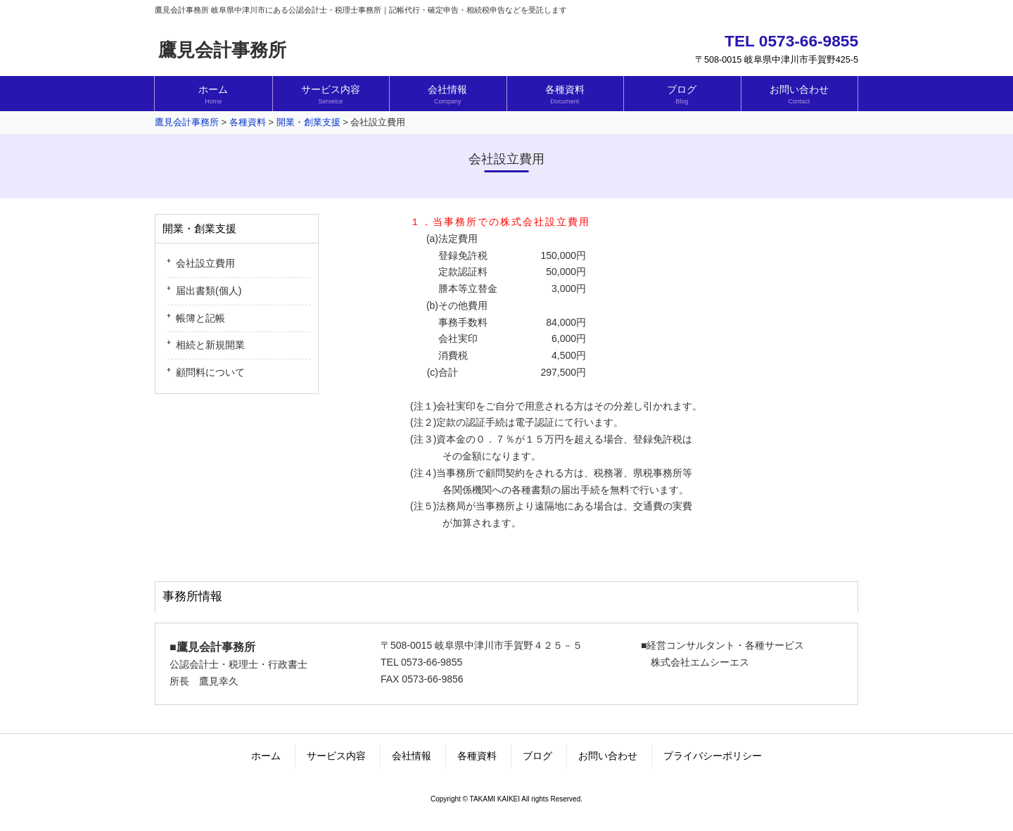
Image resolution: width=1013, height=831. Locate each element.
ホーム (266, 755)
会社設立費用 (205, 263)
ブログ (537, 755)
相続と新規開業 (210, 344)
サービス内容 (336, 755)
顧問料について (210, 372)
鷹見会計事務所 (222, 50)
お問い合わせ (607, 755)
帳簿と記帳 (200, 318)
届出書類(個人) (208, 290)
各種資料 (477, 755)
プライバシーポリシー (712, 755)
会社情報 (411, 755)
